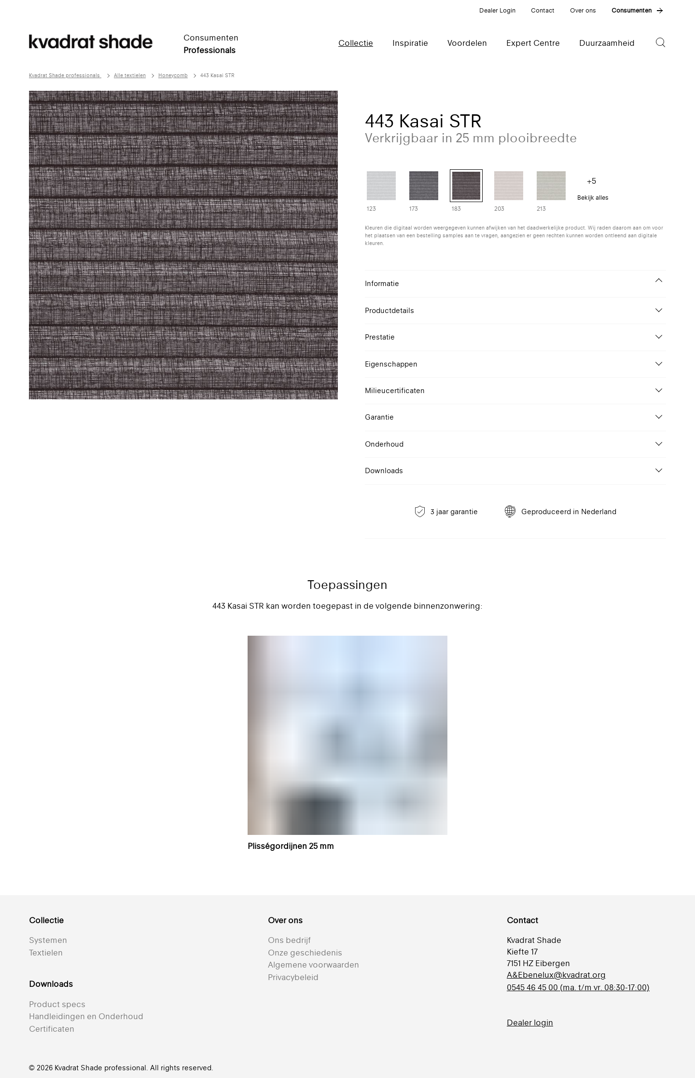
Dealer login (530, 1022)
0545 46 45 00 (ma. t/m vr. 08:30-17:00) (578, 987)
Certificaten (51, 1029)
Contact (543, 10)
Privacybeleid (293, 977)
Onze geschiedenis (305, 952)
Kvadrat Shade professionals (65, 75)
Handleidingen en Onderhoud (86, 1016)
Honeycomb (173, 75)
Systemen (48, 940)
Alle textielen (130, 75)
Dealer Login (497, 10)
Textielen (46, 952)
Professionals (209, 50)
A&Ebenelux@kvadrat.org (556, 975)
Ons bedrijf (289, 940)
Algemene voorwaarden (313, 964)
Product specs (57, 1004)
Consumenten (632, 10)
